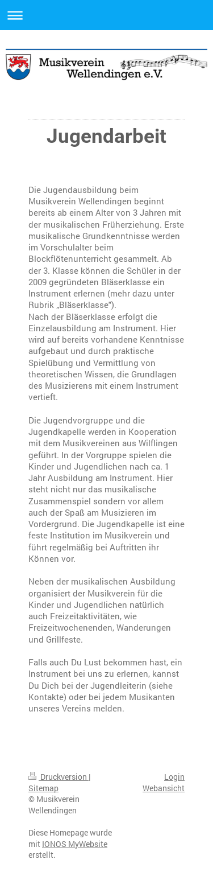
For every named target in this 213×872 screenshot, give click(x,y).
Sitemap (43, 788)
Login (174, 776)
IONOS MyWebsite (74, 843)
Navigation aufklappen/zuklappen (106, 15)
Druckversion (58, 776)
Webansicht (164, 788)
